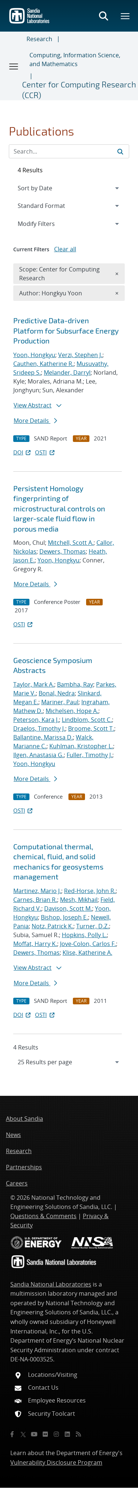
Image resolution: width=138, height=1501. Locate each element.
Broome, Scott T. (91, 728)
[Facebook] (12, 1434)
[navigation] (69, 1062)
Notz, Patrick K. (52, 926)
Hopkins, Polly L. (84, 935)
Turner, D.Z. (92, 926)
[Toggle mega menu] (125, 16)
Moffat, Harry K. (35, 944)
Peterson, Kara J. (36, 720)
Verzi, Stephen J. (80, 355)
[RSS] (78, 1434)
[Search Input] (69, 151)
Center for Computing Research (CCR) (79, 89)
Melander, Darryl (67, 372)
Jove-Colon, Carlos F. (88, 944)
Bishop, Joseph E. (64, 917)
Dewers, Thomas (62, 551)
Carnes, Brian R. (35, 900)
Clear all (65, 249)
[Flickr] (45, 1434)
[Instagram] (56, 1434)
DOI (22, 452)
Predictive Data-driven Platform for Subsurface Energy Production (66, 330)
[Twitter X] (23, 1434)
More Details (35, 421)
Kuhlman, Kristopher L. (81, 746)
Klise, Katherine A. (87, 953)
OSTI (45, 452)
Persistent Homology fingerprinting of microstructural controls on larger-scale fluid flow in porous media (59, 508)
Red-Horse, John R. (90, 891)
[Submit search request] (120, 151)
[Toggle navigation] (14, 66)
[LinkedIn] (67, 1434)
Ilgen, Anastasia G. (38, 755)
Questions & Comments (43, 1216)
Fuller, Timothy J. (89, 755)
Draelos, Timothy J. (39, 728)
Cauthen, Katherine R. (43, 364)
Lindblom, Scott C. (87, 720)
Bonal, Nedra (57, 693)
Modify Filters (46, 223)
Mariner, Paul (59, 702)
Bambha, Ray (75, 684)
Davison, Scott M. (68, 908)
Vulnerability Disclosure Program (56, 1462)
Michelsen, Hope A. (72, 711)
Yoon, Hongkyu (34, 355)
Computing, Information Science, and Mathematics (74, 59)
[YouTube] (34, 1434)
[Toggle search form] (103, 16)
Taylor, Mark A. (33, 684)
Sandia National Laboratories (50, 1284)
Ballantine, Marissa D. (43, 737)
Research (39, 39)
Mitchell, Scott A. (70, 543)
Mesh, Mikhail (79, 900)
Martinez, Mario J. (37, 891)
